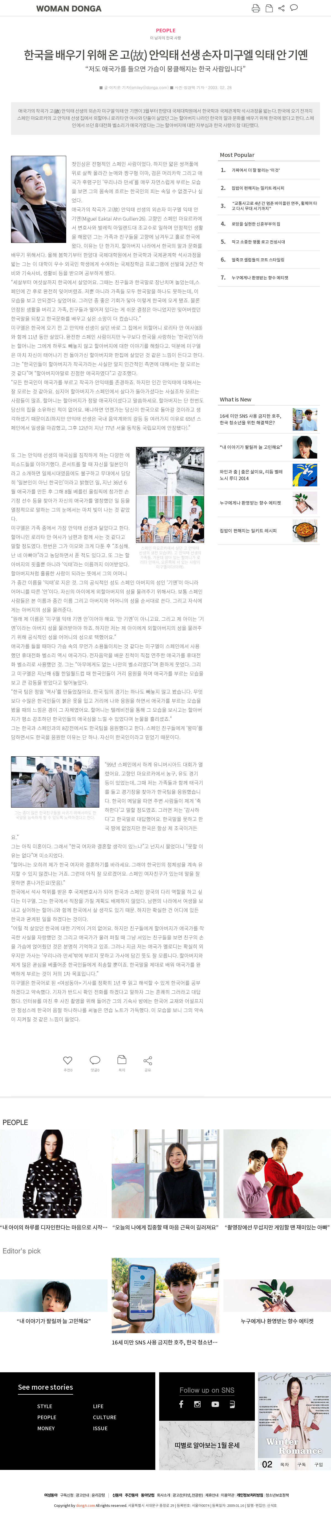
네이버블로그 (232, 1404)
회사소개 (163, 1495)
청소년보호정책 (277, 1495)
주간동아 (131, 1495)
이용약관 (227, 1495)
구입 (318, 1464)
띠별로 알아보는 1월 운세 (207, 1445)
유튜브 (215, 1404)
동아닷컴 (147, 1495)
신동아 (117, 1495)
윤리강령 (98, 1495)
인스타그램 (197, 1404)
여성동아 (50, 1495)
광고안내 (82, 1495)
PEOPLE (165, 30)
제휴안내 (211, 1495)
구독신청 (66, 1495)
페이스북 (181, 1404)
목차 (284, 1464)
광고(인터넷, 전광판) (188, 1495)
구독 (301, 1464)
